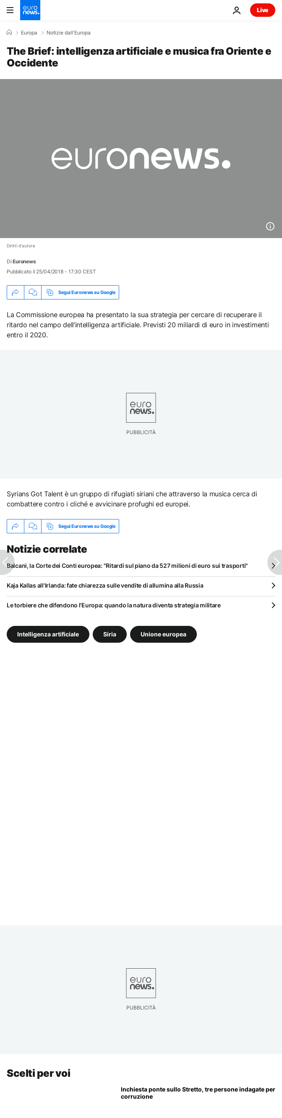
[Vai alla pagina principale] (30, 10)
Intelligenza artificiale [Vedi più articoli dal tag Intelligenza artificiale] (48, 634)
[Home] (9, 32)
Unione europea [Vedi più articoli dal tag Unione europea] (163, 634)
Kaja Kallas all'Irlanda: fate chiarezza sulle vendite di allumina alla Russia (105, 585)
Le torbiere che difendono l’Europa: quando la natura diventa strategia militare (114, 605)
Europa (29, 32)
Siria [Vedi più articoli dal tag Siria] (109, 634)
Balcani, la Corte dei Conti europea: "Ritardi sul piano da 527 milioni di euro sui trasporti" (127, 565)
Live (263, 9)
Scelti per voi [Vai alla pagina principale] (38, 1073)
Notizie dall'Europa (69, 32)
